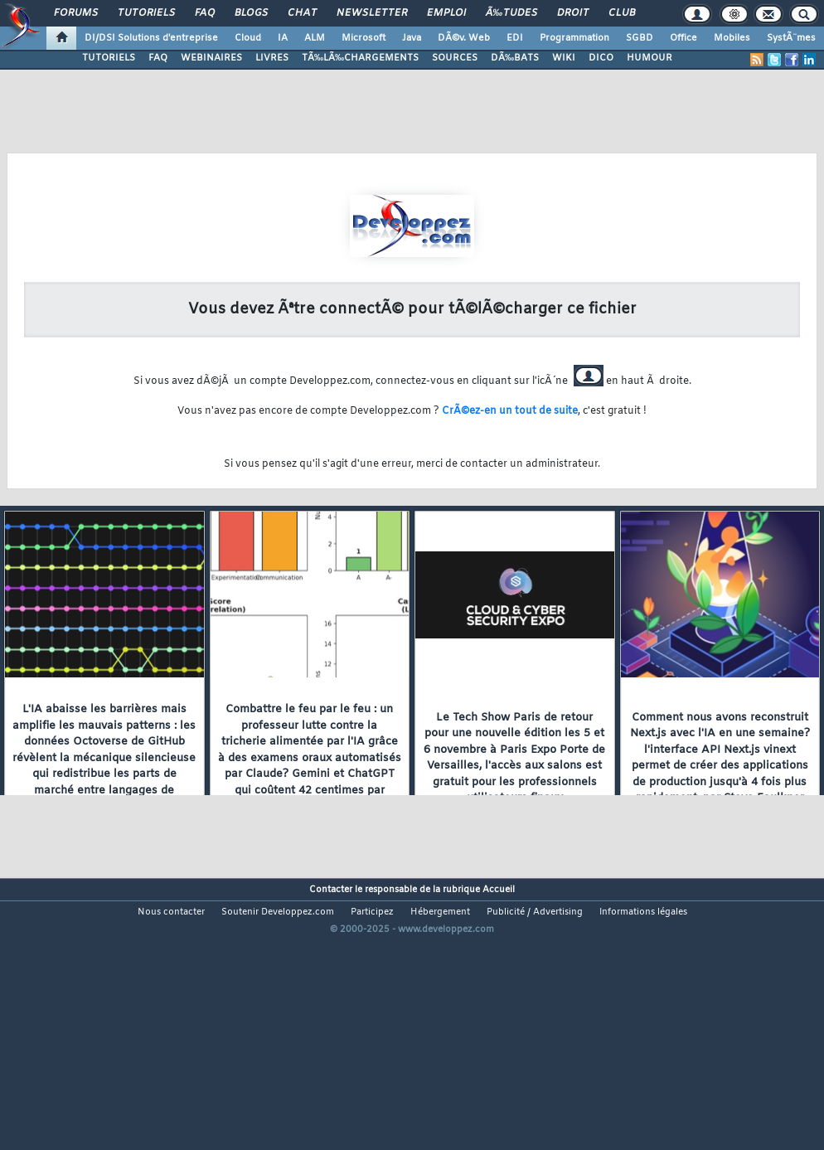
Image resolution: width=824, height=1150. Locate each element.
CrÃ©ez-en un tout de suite (510, 411)
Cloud (248, 38)
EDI (515, 38)
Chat (302, 13)
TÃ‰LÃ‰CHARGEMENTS (360, 58)
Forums (75, 13)
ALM (314, 38)
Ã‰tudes (511, 13)
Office (683, 38)
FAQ (204, 13)
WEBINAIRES (211, 58)
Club (622, 13)
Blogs (251, 13)
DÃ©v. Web (464, 38)
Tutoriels (146, 13)
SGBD (639, 38)
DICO (601, 58)
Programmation (574, 38)
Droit (572, 13)
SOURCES (454, 58)
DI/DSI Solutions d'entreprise (151, 38)
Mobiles (732, 38)
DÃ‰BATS (515, 58)
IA (283, 38)
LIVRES (271, 58)
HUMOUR (649, 58)
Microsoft (363, 38)
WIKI (563, 58)
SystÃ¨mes (791, 38)
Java (411, 38)
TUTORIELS (108, 58)
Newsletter (372, 13)
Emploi (446, 13)
